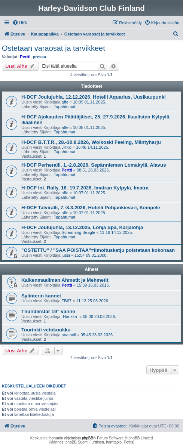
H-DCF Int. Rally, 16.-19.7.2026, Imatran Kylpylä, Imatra (85, 188)
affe (65, 102)
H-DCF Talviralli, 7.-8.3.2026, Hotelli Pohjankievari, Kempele (90, 207)
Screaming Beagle (78, 232)
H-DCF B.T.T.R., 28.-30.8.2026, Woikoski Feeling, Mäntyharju (91, 142)
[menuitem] (20, 22)
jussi (66, 255)
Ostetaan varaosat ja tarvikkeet (53, 48)
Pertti (25, 57)
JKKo (66, 147)
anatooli (69, 335)
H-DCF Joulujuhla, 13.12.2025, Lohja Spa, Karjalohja (82, 227)
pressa (39, 57)
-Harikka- (70, 316)
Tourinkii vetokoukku (46, 330)
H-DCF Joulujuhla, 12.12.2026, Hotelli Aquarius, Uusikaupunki (93, 97)
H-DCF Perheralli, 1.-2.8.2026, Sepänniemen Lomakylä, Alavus (93, 165)
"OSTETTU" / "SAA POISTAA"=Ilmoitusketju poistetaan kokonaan (98, 250)
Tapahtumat (64, 106)
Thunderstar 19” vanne (48, 311)
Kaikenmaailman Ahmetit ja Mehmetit (65, 280)
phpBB (87, 438)
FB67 (66, 301)
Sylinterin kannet (41, 296)
